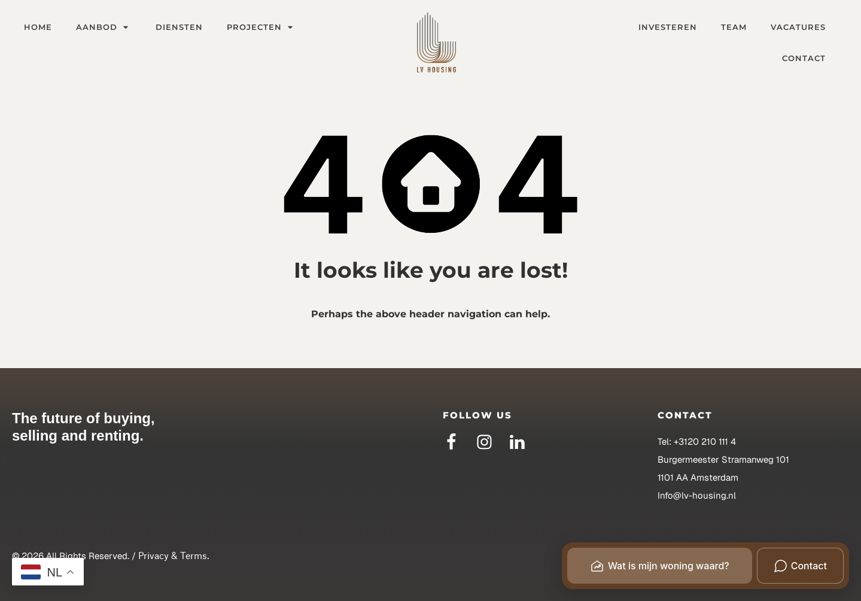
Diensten (179, 27)
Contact (804, 58)
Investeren (667, 27)
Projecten (261, 27)
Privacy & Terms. (173, 555)
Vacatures (798, 27)
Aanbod (104, 27)
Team (734, 27)
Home (38, 27)
